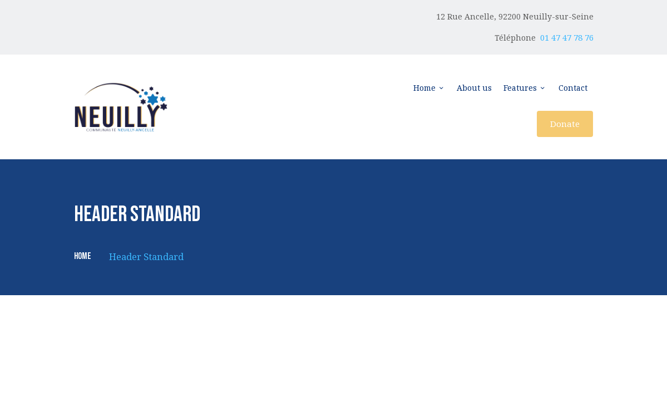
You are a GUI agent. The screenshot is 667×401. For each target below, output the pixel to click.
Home (82, 256)
